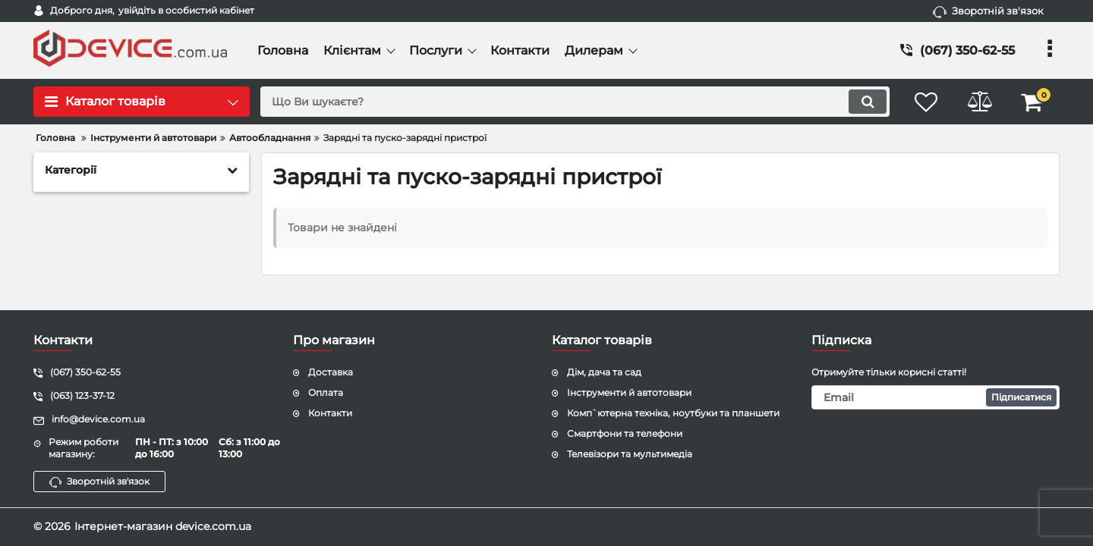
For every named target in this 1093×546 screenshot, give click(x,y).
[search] (575, 101)
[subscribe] (935, 397)
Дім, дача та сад (604, 372)
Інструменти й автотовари (629, 392)
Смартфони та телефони (624, 433)
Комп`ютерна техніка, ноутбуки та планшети (673, 413)
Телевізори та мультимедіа (629, 454)
